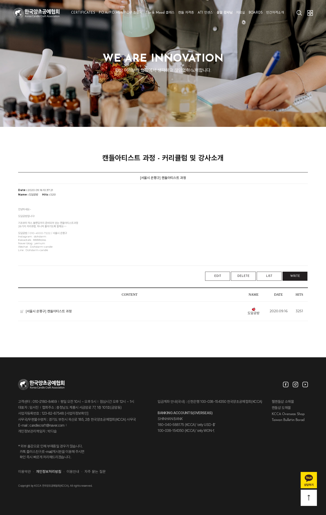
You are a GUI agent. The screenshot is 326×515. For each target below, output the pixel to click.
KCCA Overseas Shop (288, 414)
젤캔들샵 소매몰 (283, 402)
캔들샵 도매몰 (281, 408)
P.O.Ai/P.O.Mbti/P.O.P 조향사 (120, 13)
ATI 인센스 (205, 13)
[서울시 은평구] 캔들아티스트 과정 (49, 311)
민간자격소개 (275, 13)
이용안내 (73, 472)
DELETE (243, 276)
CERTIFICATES (83, 13)
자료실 (240, 13)
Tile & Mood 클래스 (160, 13)
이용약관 (24, 472)
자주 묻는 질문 (95, 472)
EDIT (217, 276)
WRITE (295, 276)
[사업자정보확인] (76, 414)
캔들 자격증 (186, 13)
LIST (269, 276)
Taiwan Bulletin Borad (288, 420)
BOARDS (256, 13)
